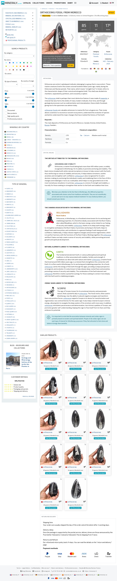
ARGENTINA (11, 134)
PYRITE (9, 298)
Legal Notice (26, 568)
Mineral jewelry (13, 27)
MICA (9, 279)
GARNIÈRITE (11, 250)
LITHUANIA (11, 150)
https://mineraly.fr (91, 571)
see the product (51, 369)
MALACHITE (10, 277)
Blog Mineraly (25, 571)
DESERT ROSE (11, 231)
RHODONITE (10, 309)
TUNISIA (10, 169)
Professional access (71, 568)
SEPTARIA (10, 314)
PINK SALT (10, 295)
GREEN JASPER (11, 255)
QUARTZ (10, 303)
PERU (9, 161)
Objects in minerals (15, 21)
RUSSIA (10, 166)
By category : (8, 53)
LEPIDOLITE (10, 274)
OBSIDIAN (10, 285)
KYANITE (9, 266)
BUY (111, 12)
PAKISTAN (11, 163)
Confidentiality (35, 568)
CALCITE (10, 218)
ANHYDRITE (10, 202)
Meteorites (11, 30)
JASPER (9, 263)
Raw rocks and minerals (16, 13)
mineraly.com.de (41, 574)
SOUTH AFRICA (12, 174)
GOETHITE (10, 253)
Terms (19, 568)
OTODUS (10, 290)
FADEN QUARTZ (12, 242)
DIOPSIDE (10, 234)
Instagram (46, 571)
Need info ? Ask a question (52, 65)
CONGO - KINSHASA (14, 139)
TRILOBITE (10, 333)
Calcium (86, 135)
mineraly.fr (14, 574)
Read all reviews (28, 396)
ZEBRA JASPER (11, 338)
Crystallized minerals (16, 18)
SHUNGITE (10, 317)
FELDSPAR (10, 244)
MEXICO (10, 158)
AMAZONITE (11, 191)
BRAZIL (10, 137)
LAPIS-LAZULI (11, 271)
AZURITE (10, 210)
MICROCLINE (11, 282)
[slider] (6, 94)
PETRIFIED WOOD (12, 293)
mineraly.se (102, 574)
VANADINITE (11, 335)
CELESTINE (10, 226)
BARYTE (9, 212)
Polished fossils (62, 8)
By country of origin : (27, 82)
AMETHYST (11, 196)
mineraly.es (67, 574)
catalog (44, 8)
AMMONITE (10, 199)
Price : (7, 91)
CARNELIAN (10, 223)
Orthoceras (108, 54)
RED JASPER (11, 306)
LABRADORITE (11, 269)
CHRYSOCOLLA (11, 228)
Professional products (15, 40)
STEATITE (10, 327)
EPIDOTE (10, 239)
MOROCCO (11, 153)
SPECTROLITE (11, 322)
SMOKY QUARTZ (12, 319)
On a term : (8, 73)
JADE (9, 260)
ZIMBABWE (11, 177)
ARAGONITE (10, 207)
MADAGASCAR (13, 156)
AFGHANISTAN (12, 131)
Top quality (10, 37)
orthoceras (46, 362)
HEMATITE (10, 258)
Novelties (10, 35)
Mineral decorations (15, 16)
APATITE (9, 204)
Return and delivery (57, 568)
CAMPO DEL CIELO (12, 220)
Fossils (10, 24)
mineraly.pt (90, 574)
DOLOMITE (10, 236)
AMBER (9, 194)
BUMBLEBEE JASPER (13, 215)
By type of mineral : (11, 81)
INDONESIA (11, 147)
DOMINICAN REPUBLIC (14, 142)
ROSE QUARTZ (11, 311)
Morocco (96, 64)
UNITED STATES (12, 172)
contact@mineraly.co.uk (73, 571)
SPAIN (9, 145)
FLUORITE (10, 247)
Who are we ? (45, 568)
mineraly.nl (79, 574)
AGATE (9, 188)
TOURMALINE (11, 330)
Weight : (7, 97)
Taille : (7, 104)
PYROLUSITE (11, 301)
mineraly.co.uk (27, 574)
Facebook (36, 571)
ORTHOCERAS (11, 287)
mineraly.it (55, 574)
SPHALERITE (10, 325)
